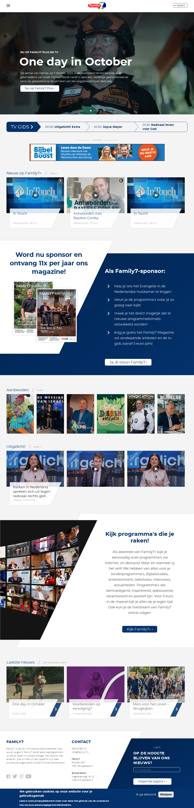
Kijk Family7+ (139, 629)
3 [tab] (97, 111)
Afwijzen (166, 794)
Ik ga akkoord (146, 794)
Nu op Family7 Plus (39, 88)
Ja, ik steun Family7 (127, 362)
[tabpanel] (97, 62)
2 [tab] (94, 111)
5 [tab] (104, 111)
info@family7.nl (80, 752)
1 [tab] (91, 111)
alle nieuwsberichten (55, 662)
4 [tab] (101, 111)
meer (54, 173)
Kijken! (181, 5)
